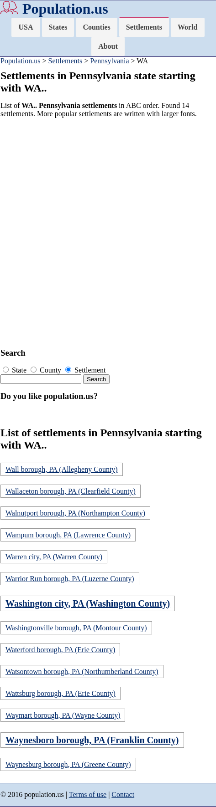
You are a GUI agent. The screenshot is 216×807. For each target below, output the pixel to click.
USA (25, 27)
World (188, 27)
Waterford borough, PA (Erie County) (60, 650)
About (108, 46)
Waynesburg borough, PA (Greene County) (68, 764)
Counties (96, 27)
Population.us (65, 8)
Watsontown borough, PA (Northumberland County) (81, 671)
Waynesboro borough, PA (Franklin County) (92, 740)
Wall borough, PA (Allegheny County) (61, 469)
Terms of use (87, 794)
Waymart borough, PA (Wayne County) (62, 715)
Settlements (144, 27)
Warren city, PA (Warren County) (53, 557)
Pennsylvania (109, 61)
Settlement (85, 370)
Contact (122, 794)
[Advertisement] (108, 233)
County (47, 370)
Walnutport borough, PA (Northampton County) (75, 513)
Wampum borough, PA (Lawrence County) (68, 535)
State (15, 370)
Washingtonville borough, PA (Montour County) (76, 628)
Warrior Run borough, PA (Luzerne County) (69, 578)
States (58, 27)
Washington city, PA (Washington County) (87, 603)
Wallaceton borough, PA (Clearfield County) (70, 491)
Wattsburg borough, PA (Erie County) (60, 693)
